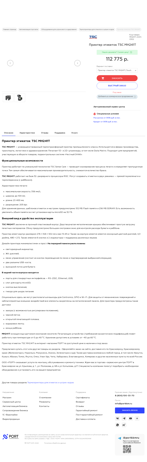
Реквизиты (44, 402)
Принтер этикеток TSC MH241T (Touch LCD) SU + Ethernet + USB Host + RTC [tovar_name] (118, 70)
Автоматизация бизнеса (15, 406)
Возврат (80, 402)
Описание (8, 133)
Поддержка (60, 133)
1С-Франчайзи (10, 415)
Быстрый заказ (117, 86)
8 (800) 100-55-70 (124, 396)
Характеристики (27, 133)
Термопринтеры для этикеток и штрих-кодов (50, 383)
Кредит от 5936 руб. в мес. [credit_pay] (105, 122)
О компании (45, 398)
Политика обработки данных (55, 443)
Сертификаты (83, 398)
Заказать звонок (130, 410)
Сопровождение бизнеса (15, 411)
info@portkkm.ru (123, 404)
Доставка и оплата (85, 419)
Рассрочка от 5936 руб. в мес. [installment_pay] (107, 118)
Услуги (74, 133)
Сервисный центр (12, 402)
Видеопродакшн (11, 419)
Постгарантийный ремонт (89, 415)
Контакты (44, 406)
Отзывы (44, 133)
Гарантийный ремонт (87, 411)
